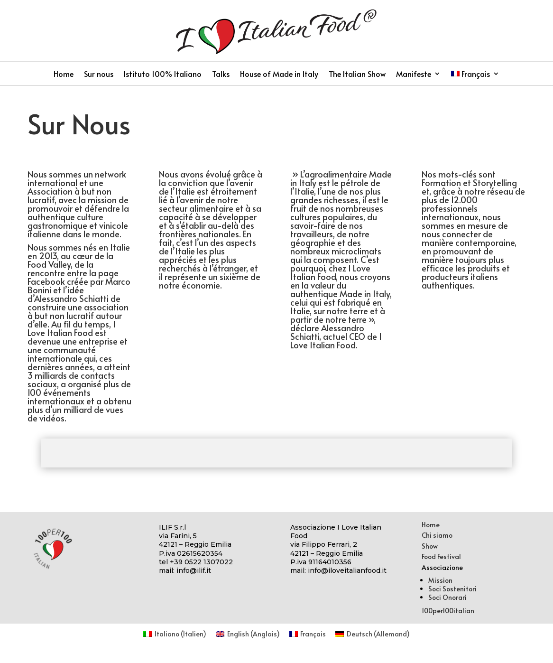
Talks (221, 74)
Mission (440, 580)
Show (430, 546)
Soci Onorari (447, 597)
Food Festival (441, 556)
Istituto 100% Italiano (163, 74)
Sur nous (98, 74)
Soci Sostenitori (452, 588)
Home (64, 74)
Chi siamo (437, 535)
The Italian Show (357, 74)
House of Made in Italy (279, 74)
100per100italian (448, 610)
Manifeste (413, 74)
